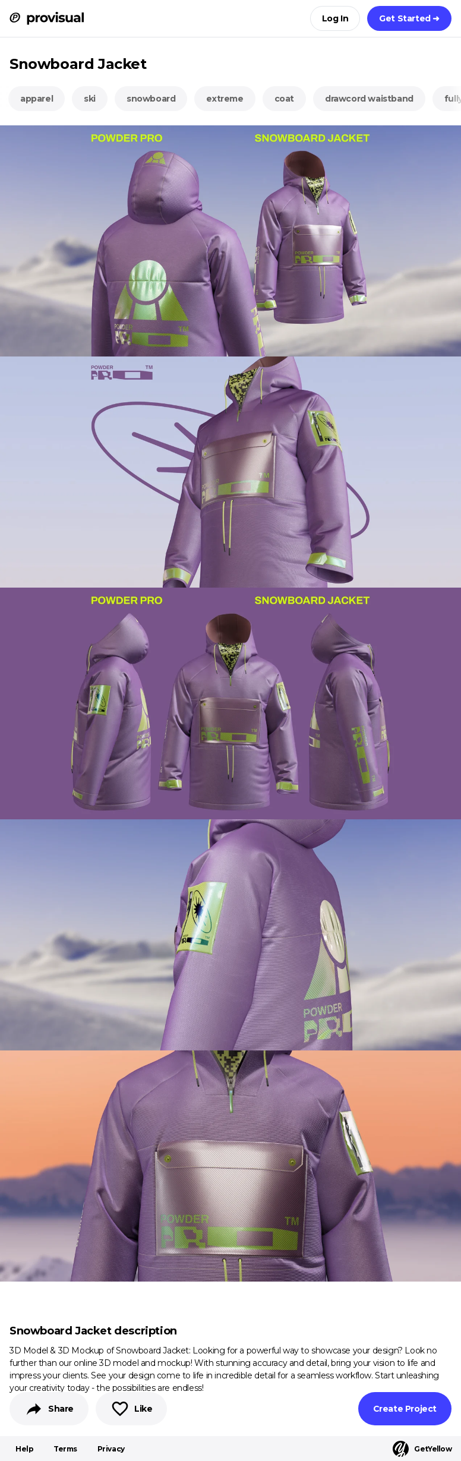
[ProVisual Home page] (47, 18)
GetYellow (422, 1449)
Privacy (111, 1448)
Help (24, 1448)
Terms (65, 1448)
